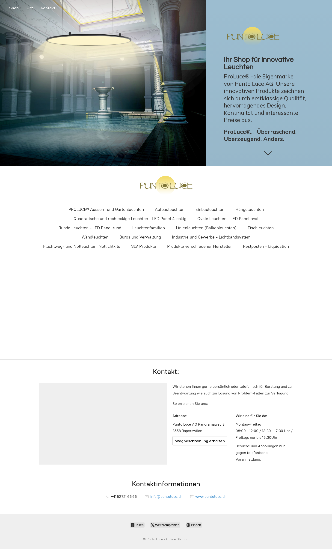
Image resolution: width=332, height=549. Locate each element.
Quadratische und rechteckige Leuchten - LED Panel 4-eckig (130, 218)
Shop (14, 8)
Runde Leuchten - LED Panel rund (90, 227)
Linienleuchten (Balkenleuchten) (206, 227)
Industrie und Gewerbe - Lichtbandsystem (211, 237)
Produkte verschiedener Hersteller (199, 246)
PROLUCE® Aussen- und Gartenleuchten (106, 209)
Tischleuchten (261, 227)
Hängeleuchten (249, 209)
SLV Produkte (143, 246)
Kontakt (48, 8)
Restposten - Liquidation (266, 246)
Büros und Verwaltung (140, 237)
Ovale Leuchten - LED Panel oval (227, 218)
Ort (30, 8)
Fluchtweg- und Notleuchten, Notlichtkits (81, 246)
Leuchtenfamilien (148, 227)
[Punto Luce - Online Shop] (166, 185)
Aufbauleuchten (169, 209)
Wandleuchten (95, 237)
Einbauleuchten (210, 209)
